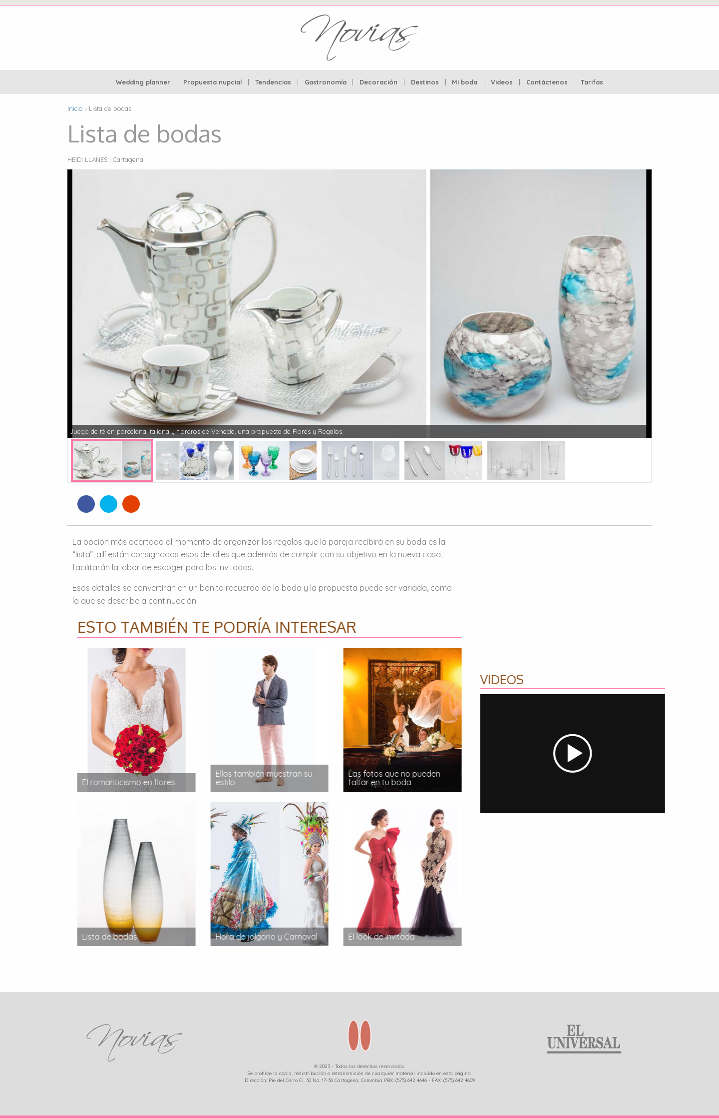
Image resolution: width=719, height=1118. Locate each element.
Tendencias (273, 82)
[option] (359, 303)
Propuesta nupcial (212, 82)
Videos (502, 82)
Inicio (75, 108)
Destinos (425, 82)
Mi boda (464, 82)
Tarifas (592, 82)
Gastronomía (326, 82)
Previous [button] (60, 303)
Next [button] (659, 303)
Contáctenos (547, 82)
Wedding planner (143, 82)
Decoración (378, 82)
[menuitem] (143, 82)
